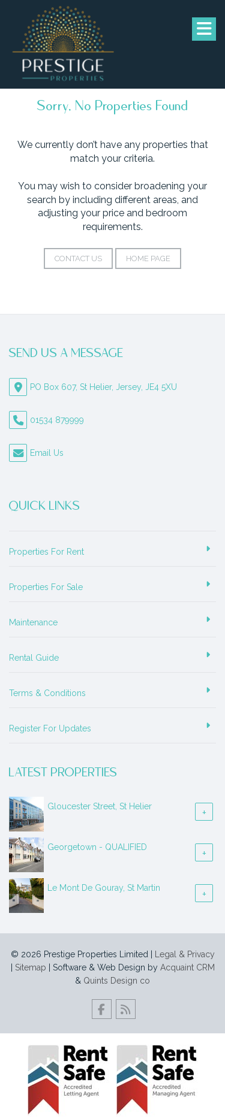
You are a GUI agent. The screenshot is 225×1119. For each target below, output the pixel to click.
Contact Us (78, 258)
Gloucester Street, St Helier (99, 806)
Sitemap (30, 967)
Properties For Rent (46, 552)
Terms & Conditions (47, 693)
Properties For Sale (46, 587)
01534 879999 (57, 420)
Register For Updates (50, 728)
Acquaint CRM (187, 967)
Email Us (47, 453)
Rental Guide (34, 658)
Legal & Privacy (185, 954)
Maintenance (33, 622)
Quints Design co (116, 980)
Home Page (148, 258)
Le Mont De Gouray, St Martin (103, 888)
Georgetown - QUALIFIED (97, 847)
